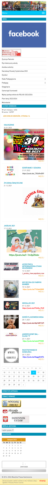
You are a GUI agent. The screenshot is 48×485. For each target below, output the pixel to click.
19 (4, 376)
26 (38, 376)
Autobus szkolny (7, 67)
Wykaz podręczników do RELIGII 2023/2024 (17, 95)
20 (9, 376)
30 (14, 381)
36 (43, 381)
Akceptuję (42, 481)
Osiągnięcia (6, 87)
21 (14, 376)
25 (33, 376)
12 (14, 372)
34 (33, 381)
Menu (4, 13)
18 (43, 372)
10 (4, 372)
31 (19, 381)
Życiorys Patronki (8, 59)
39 (14, 385)
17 (38, 372)
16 (33, 372)
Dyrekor (5, 75)
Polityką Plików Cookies (16, 483)
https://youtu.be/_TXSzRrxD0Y (33, 174)
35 (38, 381)
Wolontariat (6, 102)
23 (24, 376)
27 (43, 376)
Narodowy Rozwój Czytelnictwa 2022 (15, 71)
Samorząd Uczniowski (9, 91)
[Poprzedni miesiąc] (2, 440)
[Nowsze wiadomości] (4, 368)
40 (19, 385)
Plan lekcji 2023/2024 (9, 99)
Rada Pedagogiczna (9, 79)
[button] (45, 79)
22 (19, 376)
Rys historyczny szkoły (10, 63)
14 (24, 372)
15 (29, 372)
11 (9, 372)
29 (9, 381)
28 (4, 381)
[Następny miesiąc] (21, 440)
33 (29, 381)
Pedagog (5, 83)
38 (9, 385)
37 (4, 385)
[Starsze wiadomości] (23, 385)
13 (19, 372)
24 (29, 376)
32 (24, 381)
